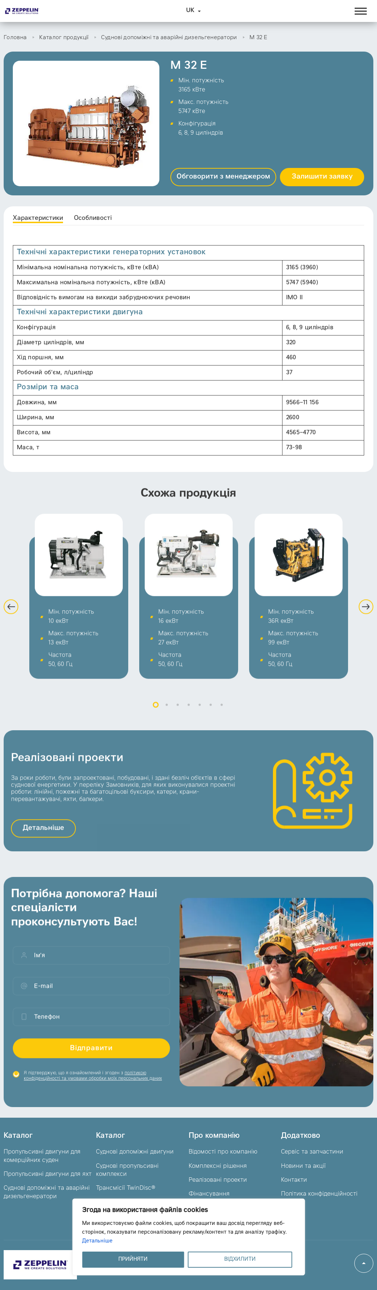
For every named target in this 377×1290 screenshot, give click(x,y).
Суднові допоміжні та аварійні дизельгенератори (169, 38)
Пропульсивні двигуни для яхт (48, 1174)
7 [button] (222, 714)
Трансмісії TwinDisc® (125, 1188)
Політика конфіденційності (319, 1194)
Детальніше (97, 1241)
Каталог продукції (63, 38)
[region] (188, 1237)
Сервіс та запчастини (312, 1152)
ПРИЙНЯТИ (133, 1259)
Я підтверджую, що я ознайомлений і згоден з (93, 1085)
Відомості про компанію (223, 1152)
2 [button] (167, 714)
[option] (79, 605)
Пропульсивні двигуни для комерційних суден (42, 1156)
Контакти (294, 1180)
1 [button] (156, 714)
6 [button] (211, 714)
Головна (15, 38)
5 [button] (200, 714)
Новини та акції (303, 1166)
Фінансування (209, 1194)
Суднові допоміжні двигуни (135, 1152)
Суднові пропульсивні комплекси (127, 1170)
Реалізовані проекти (218, 1180)
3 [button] (178, 714)
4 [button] (189, 714)
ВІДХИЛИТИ (240, 1259)
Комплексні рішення (218, 1166)
